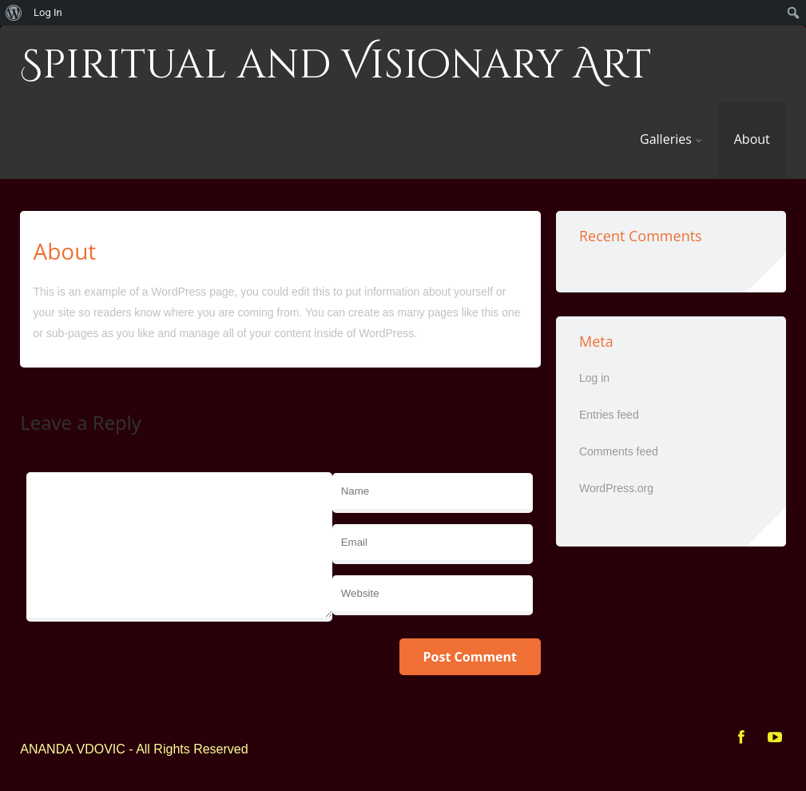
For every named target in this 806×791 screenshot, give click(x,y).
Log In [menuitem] (48, 12)
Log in (594, 378)
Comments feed (618, 451)
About (752, 139)
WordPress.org (616, 488)
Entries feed (609, 414)
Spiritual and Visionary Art (335, 65)
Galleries (671, 139)
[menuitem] (14, 13)
